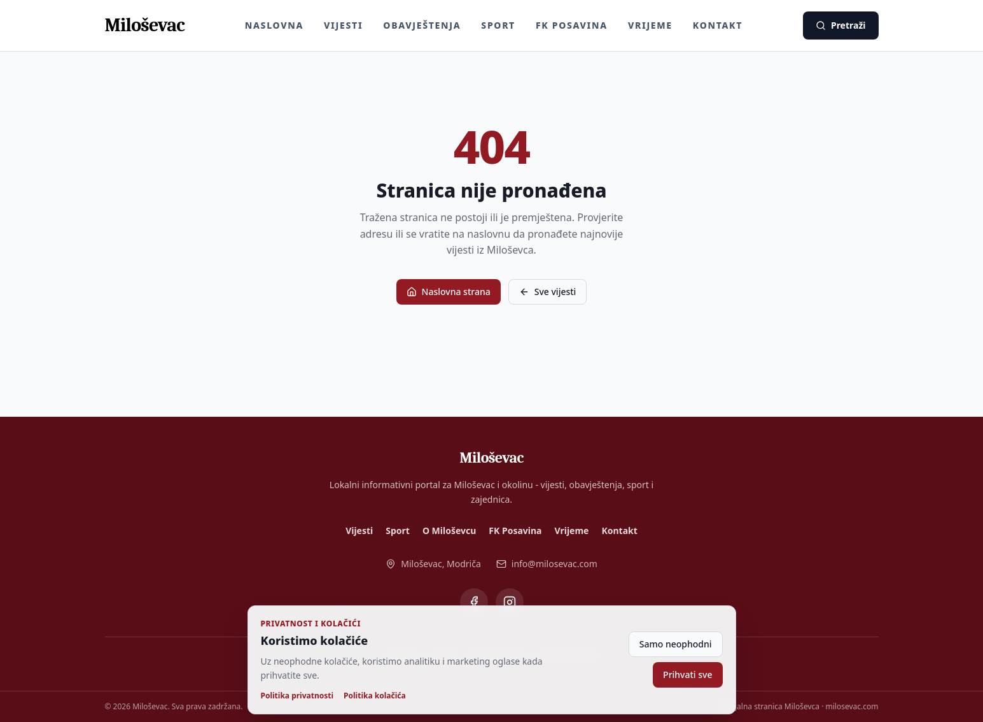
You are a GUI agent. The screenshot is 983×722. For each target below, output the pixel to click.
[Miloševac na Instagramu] (510, 602)
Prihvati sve (687, 674)
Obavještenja (422, 25)
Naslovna (274, 25)
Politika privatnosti (297, 696)
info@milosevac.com (546, 564)
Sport (498, 25)
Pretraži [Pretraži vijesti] (841, 25)
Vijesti (343, 25)
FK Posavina (572, 25)
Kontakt (717, 25)
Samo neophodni (675, 644)
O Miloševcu (449, 530)
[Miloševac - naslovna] (145, 25)
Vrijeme (650, 25)
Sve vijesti (547, 291)
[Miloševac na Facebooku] (474, 602)
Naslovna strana (449, 291)
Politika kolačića (375, 696)
